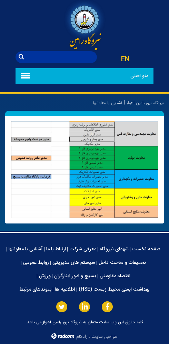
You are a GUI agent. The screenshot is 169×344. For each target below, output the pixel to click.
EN (125, 59)
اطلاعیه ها (65, 289)
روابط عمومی (36, 262)
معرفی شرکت (82, 249)
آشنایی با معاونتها (26, 249)
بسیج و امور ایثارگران (75, 276)
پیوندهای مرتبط (35, 289)
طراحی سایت (104, 336)
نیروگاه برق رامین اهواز (145, 103)
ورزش (45, 276)
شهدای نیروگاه (114, 249)
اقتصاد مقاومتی (115, 276)
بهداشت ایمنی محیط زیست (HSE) (114, 289)
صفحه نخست (146, 249)
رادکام (82, 336)
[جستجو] (62, 57)
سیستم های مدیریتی (73, 262)
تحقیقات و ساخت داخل (122, 262)
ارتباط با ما (56, 249)
